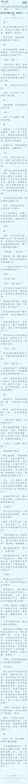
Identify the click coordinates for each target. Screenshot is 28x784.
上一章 (7, 17)
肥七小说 (3, 6)
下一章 (21, 17)
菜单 (25, 2)
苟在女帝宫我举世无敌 (16, 6)
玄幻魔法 (8, 6)
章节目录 (14, 17)
